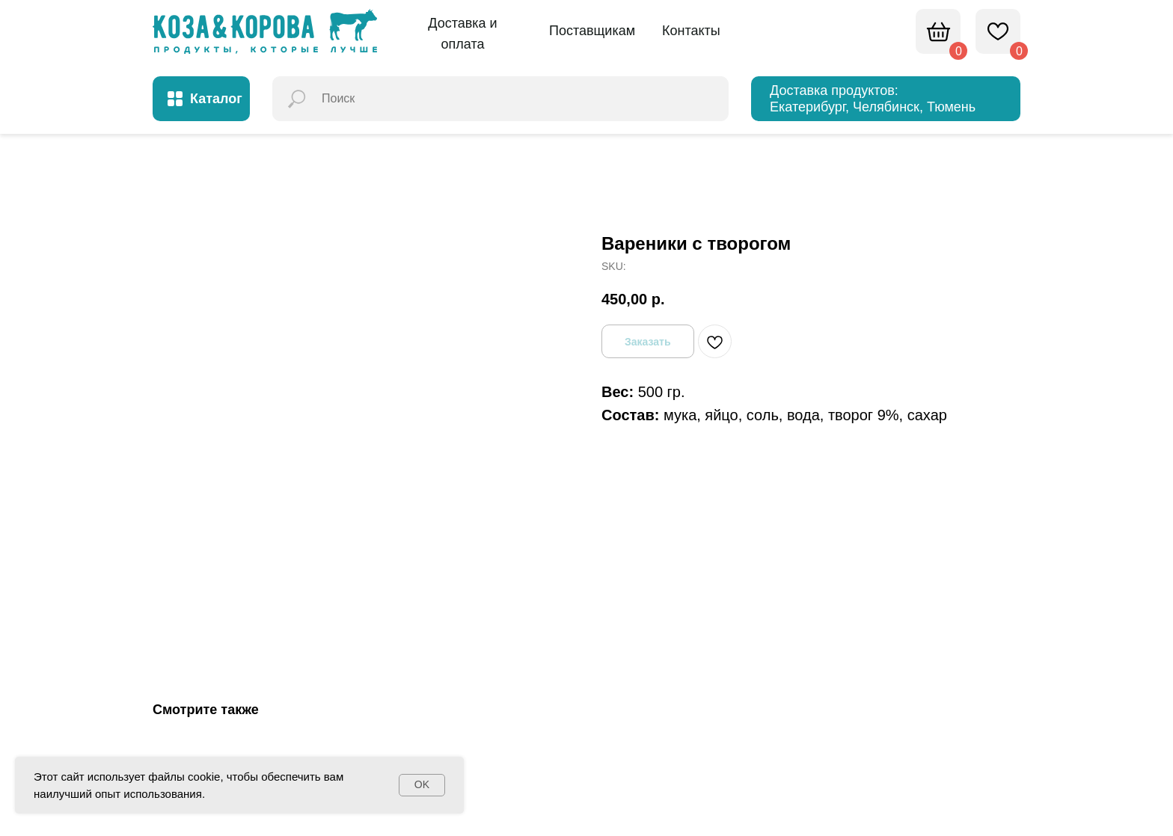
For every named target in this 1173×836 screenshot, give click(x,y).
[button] (462, 34)
